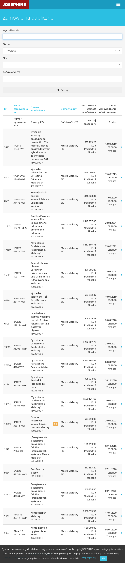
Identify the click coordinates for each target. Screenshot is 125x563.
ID (5, 108)
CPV (5, 58)
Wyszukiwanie (11, 30)
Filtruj (62, 90)
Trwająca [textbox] (60, 50)
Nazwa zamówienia (38, 108)
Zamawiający (69, 108)
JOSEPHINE (14, 4)
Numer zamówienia (21, 109)
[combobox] (62, 51)
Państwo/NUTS (11, 72)
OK (103, 558)
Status (6, 44)
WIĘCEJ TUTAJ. (89, 558)
